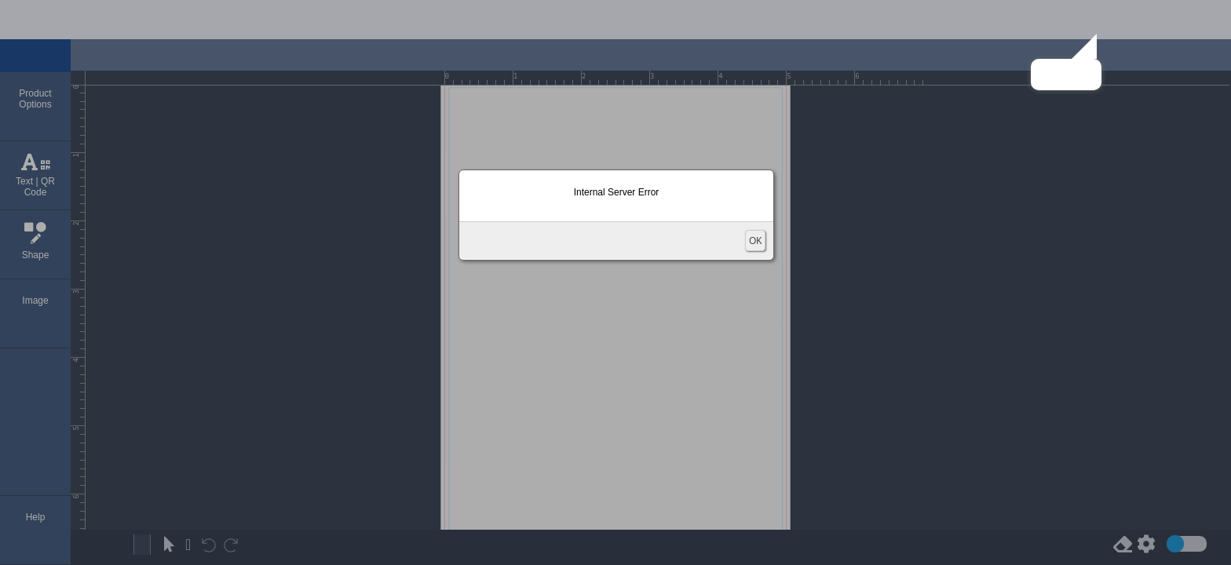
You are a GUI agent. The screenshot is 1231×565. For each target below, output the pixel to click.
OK (755, 240)
